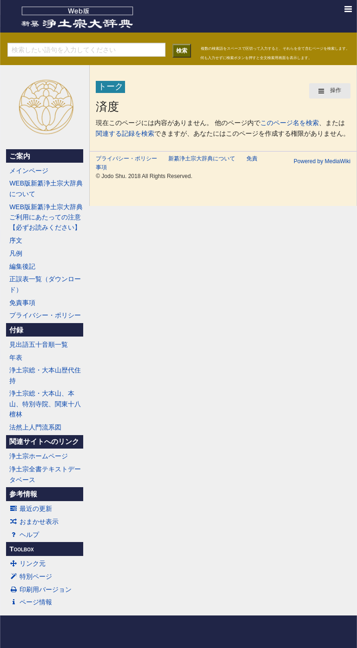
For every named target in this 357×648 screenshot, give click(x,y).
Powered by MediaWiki (322, 161)
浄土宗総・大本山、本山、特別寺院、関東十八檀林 (45, 404)
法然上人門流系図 (35, 427)
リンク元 (27, 563)
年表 (15, 357)
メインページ (28, 170)
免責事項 (22, 302)
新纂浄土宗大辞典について (201, 158)
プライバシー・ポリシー (45, 315)
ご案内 (19, 156)
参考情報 (23, 494)
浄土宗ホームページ (38, 456)
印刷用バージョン (40, 589)
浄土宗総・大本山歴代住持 (45, 375)
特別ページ (30, 576)
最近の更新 (30, 508)
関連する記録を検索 (125, 133)
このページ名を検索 (289, 122)
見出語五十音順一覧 (38, 344)
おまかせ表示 (34, 521)
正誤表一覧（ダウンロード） (45, 284)
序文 (15, 240)
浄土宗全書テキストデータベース (45, 474)
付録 (16, 330)
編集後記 (22, 266)
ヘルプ (24, 534)
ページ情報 (30, 602)
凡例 (15, 253)
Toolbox (21, 549)
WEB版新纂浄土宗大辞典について (46, 188)
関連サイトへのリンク (44, 441)
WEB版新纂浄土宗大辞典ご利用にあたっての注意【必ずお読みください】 (46, 217)
